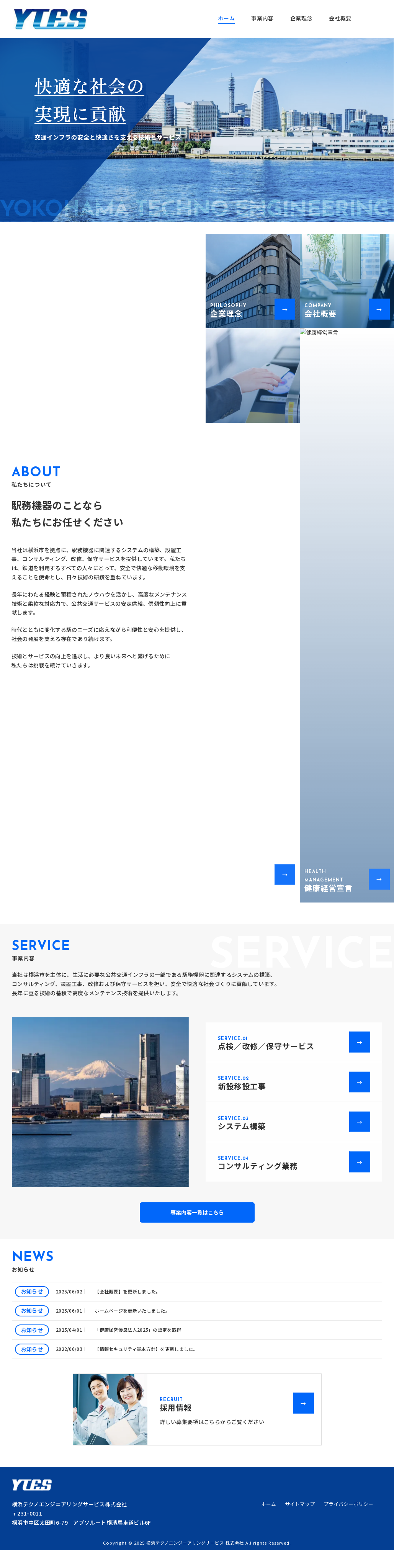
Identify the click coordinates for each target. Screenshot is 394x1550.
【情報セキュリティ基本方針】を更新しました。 (146, 1349)
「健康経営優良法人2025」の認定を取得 (138, 1329)
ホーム (268, 1504)
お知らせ (32, 1291)
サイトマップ (300, 1504)
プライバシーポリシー (348, 1504)
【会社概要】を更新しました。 (127, 1291)
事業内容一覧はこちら (197, 1212)
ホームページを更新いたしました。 (132, 1310)
